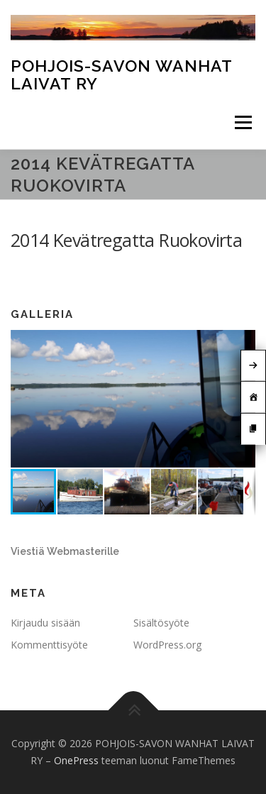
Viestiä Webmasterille (65, 551)
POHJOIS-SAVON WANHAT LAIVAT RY (121, 74)
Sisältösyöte (161, 622)
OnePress (76, 760)
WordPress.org (167, 644)
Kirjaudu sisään (45, 622)
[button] (242, 342)
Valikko (243, 122)
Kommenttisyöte (49, 644)
